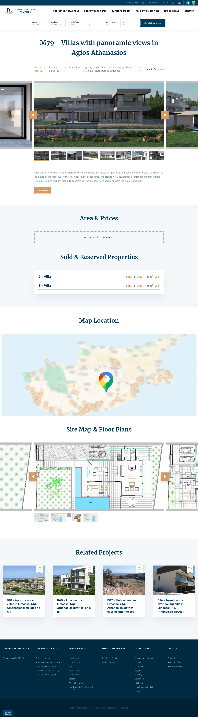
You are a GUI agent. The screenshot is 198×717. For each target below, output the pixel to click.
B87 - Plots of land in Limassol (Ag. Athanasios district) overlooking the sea (121, 606)
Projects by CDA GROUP (66, 11)
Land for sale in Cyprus (46, 675)
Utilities (72, 679)
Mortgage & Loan (76, 675)
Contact (189, 11)
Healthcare (140, 683)
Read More (43, 191)
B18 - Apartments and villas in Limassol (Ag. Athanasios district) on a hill (24, 606)
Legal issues (74, 662)
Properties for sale (95, 11)
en (163, 3)
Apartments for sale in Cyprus (49, 662)
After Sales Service (77, 683)
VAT (70, 666)
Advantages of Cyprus (144, 658)
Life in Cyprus (171, 11)
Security (138, 675)
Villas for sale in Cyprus (46, 666)
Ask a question (132, 3)
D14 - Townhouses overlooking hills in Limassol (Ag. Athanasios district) (171, 606)
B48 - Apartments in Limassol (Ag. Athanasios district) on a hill (74, 606)
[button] (33, 115)
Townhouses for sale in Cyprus (49, 670)
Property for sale (43, 658)
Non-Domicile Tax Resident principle (81, 688)
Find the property (175, 666)
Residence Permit (109, 658)
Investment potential (144, 687)
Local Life (139, 666)
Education (139, 679)
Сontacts (172, 658)
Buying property (121, 11)
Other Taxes (74, 670)
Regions (138, 670)
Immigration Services (147, 11)
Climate (138, 662)
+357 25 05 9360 (150, 3)
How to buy (74, 658)
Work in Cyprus (108, 662)
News (137, 691)
